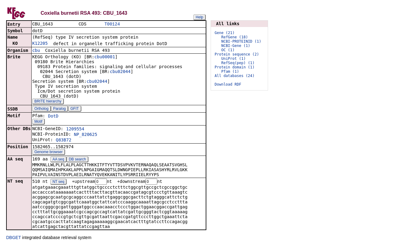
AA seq (58, 160)
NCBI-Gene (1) (235, 46)
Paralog (59, 109)
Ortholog (41, 109)
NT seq (58, 182)
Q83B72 (64, 140)
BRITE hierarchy (47, 102)
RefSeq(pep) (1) (238, 63)
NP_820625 (85, 135)
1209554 (75, 129)
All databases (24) (235, 76)
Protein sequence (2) (237, 54)
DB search (77, 160)
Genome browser (48, 152)
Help (199, 17)
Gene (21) (225, 33)
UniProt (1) (233, 58)
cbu (36, 50)
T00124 (112, 24)
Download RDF (228, 84)
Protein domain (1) (235, 67)
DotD (53, 116)
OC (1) (228, 50)
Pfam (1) (230, 71)
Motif (38, 122)
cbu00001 (104, 57)
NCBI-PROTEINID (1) (241, 41)
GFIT (74, 109)
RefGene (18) (234, 37)
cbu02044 (120, 72)
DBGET (13, 238)
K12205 (40, 43)
